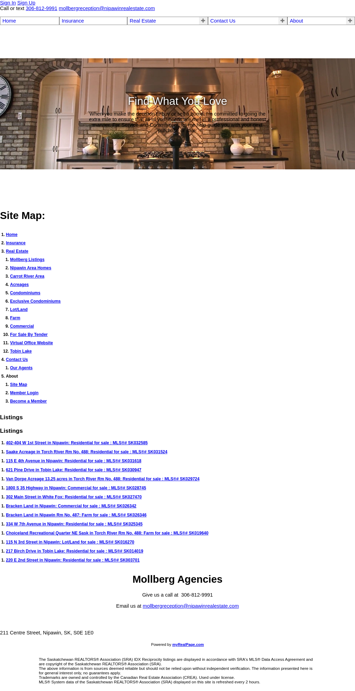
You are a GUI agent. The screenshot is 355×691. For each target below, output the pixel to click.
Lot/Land (19, 309)
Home (9, 21)
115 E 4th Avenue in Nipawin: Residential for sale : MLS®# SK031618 (73, 460)
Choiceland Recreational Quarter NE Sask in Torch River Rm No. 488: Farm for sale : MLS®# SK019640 (107, 533)
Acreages (19, 284)
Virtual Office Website (31, 342)
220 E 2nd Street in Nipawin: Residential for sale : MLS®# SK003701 (73, 560)
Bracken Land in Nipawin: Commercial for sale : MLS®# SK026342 (71, 506)
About (296, 21)
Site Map (18, 384)
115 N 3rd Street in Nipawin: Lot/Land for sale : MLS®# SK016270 (70, 542)
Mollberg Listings (27, 259)
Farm (15, 317)
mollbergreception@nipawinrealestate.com (191, 606)
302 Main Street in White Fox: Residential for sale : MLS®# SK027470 (74, 497)
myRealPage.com (188, 644)
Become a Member (28, 401)
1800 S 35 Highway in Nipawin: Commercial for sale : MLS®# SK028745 (76, 488)
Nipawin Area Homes (30, 268)
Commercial (22, 326)
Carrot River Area (27, 276)
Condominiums (25, 292)
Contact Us (223, 21)
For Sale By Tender (28, 334)
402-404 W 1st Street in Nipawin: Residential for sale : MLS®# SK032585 (77, 442)
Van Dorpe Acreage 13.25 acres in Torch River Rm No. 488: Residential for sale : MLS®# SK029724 (102, 479)
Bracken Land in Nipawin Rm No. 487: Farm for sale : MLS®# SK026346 (76, 515)
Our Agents (21, 367)
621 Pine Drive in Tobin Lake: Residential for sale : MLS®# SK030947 (73, 469)
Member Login (24, 392)
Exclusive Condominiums (35, 301)
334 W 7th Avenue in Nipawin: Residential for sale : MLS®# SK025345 (74, 524)
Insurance (73, 21)
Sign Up (26, 3)
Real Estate (143, 21)
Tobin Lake (21, 351)
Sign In (8, 3)
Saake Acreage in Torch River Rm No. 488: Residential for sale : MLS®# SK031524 (86, 451)
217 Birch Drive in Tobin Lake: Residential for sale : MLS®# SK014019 (74, 551)
